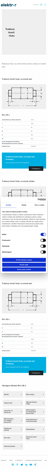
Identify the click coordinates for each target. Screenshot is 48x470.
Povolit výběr (24, 265)
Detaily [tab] (24, 205)
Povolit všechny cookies (24, 260)
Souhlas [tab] (8, 205)
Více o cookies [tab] (39, 205)
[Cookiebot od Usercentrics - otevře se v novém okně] (37, 199)
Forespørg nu (36, 168)
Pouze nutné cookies (24, 269)
